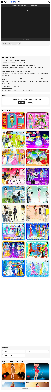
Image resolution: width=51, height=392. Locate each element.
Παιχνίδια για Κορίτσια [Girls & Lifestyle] (13, 90)
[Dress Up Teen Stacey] (13, 176)
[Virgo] (37, 231)
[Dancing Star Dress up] (37, 176)
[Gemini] (13, 268)
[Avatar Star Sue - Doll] (13, 120)
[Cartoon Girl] (37, 139)
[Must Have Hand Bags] (13, 139)
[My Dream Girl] (13, 194)
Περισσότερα (26, 388)
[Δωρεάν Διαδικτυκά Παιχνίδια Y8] (6, 2)
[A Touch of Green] (37, 120)
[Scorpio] (37, 249)
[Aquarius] (37, 268)
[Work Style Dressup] (13, 213)
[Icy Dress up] (37, 194)
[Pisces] (13, 231)
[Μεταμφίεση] (13, 355)
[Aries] (13, 249)
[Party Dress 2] (37, 157)
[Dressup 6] (13, 157)
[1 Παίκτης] (13, 351)
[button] (7, 88)
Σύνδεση (29, 102)
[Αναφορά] (14, 43)
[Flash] (37, 351)
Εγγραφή (21, 102)
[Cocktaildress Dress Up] (37, 213)
